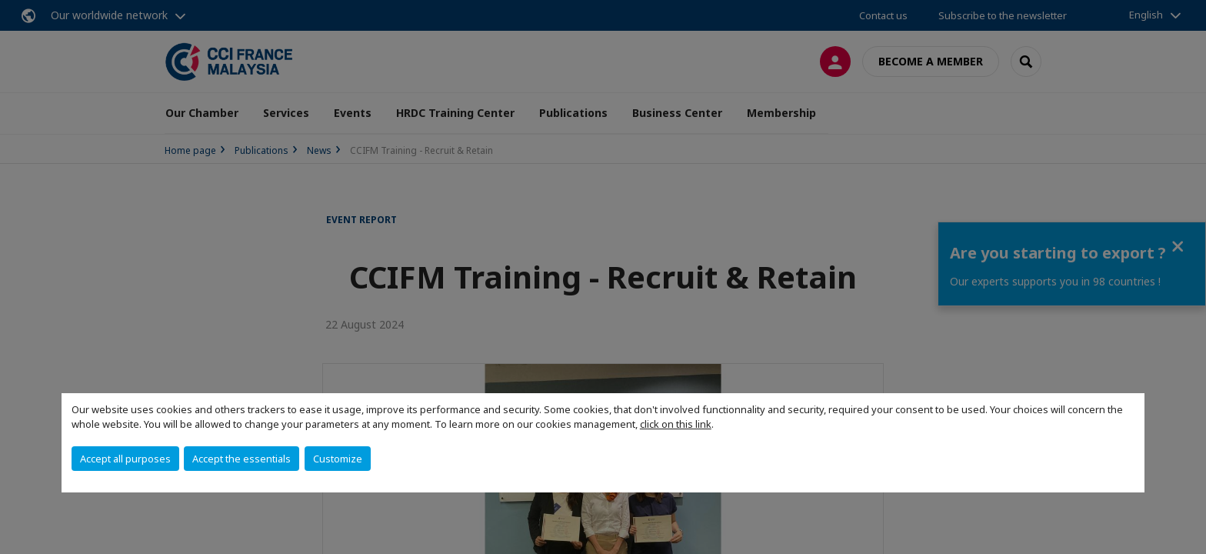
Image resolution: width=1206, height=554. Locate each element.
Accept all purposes (125, 459)
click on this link (675, 424)
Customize (337, 459)
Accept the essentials (241, 459)
